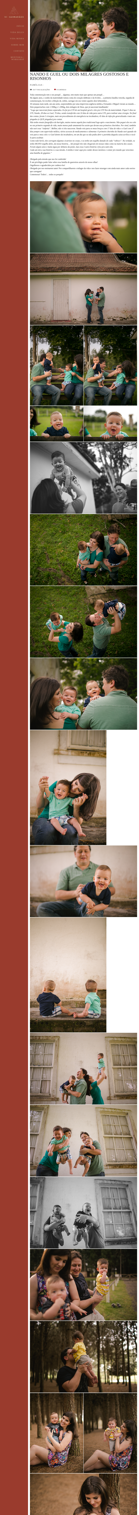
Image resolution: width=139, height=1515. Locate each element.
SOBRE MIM (17, 45)
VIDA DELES (17, 32)
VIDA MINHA (17, 39)
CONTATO (19, 51)
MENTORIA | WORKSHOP (17, 58)
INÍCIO (20, 26)
